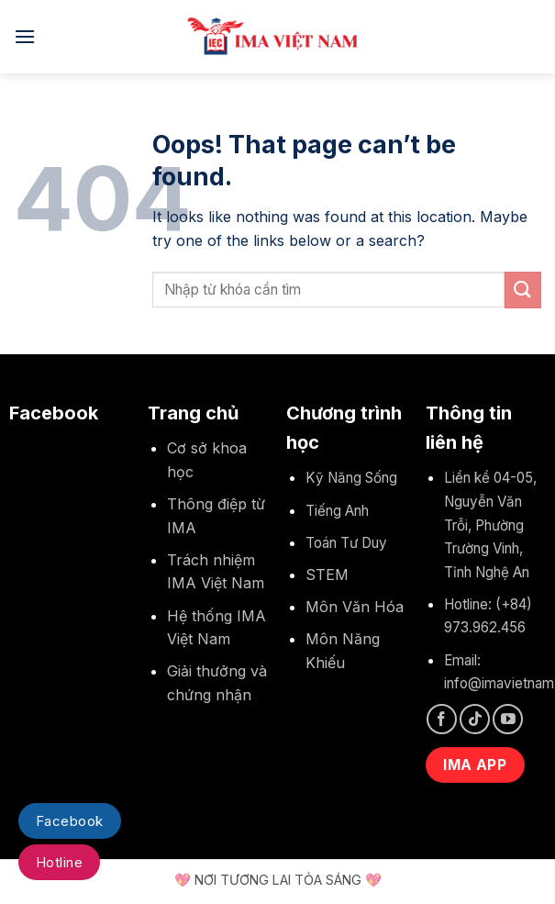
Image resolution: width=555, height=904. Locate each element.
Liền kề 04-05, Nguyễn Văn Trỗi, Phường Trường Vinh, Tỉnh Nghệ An (490, 524)
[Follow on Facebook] (442, 719)
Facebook (70, 821)
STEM (327, 574)
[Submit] (523, 289)
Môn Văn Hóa (354, 606)
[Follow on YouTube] (508, 719)
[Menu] (25, 36)
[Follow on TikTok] (475, 719)
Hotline (59, 862)
